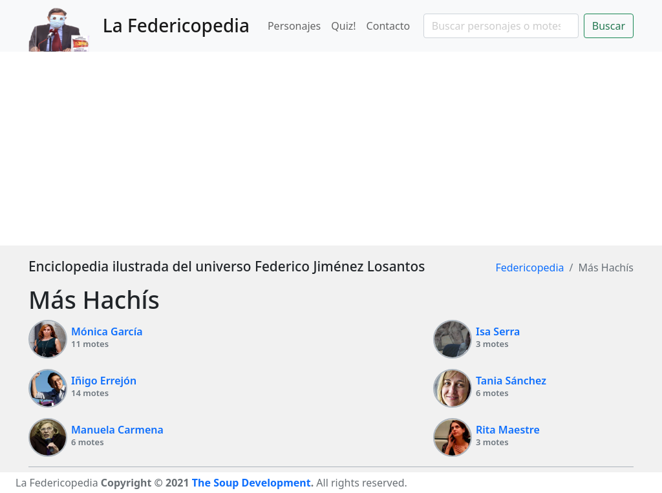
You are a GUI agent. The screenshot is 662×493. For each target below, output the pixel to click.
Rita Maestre (508, 430)
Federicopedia (529, 267)
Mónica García (107, 331)
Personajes (294, 26)
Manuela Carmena (117, 430)
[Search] (501, 26)
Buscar (608, 26)
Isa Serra (498, 331)
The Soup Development (251, 483)
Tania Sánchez (511, 380)
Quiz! (343, 26)
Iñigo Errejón (103, 380)
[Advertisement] (331, 148)
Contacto (389, 26)
